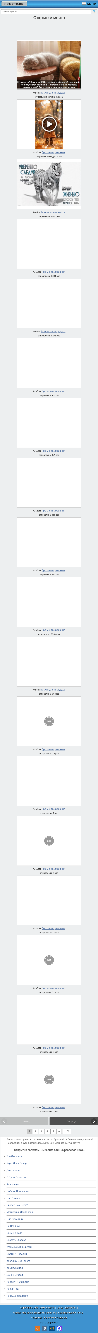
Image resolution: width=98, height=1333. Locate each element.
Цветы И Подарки (17, 1254)
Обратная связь (66, 1307)
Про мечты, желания (53, 152)
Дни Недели (13, 1170)
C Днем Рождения (17, 1177)
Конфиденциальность (70, 1312)
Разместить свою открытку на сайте (34, 1312)
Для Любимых (15, 1219)
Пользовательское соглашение (49, 1317)
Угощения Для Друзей (19, 1247)
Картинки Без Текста (18, 1261)
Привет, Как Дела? (17, 1205)
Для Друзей (13, 1198)
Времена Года (14, 1233)
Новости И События (18, 1281)
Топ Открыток (15, 1156)
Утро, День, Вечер (17, 1163)
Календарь (13, 1184)
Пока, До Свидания (17, 1295)
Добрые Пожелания (18, 1191)
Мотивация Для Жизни (20, 1212)
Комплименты (15, 1268)
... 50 (66, 1131)
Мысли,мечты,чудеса (53, 92)
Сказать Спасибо (16, 1240)
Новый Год (13, 1288)
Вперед (71, 1121)
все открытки (14, 3)
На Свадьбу (13, 1226)
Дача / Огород (15, 1274)
